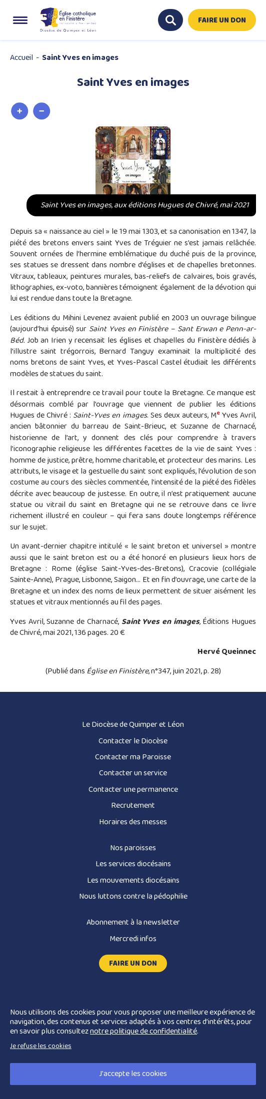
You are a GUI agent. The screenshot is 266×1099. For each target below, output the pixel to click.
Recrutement (133, 805)
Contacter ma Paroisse (133, 757)
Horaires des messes (133, 822)
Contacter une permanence (133, 789)
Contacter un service (133, 773)
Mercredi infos (133, 939)
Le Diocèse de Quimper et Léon (133, 724)
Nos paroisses (133, 848)
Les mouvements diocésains (133, 880)
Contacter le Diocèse (133, 741)
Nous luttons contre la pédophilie (133, 896)
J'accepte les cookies (133, 1074)
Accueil (21, 57)
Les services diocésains (133, 864)
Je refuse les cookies (41, 1046)
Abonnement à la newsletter (133, 922)
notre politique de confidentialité (143, 1031)
